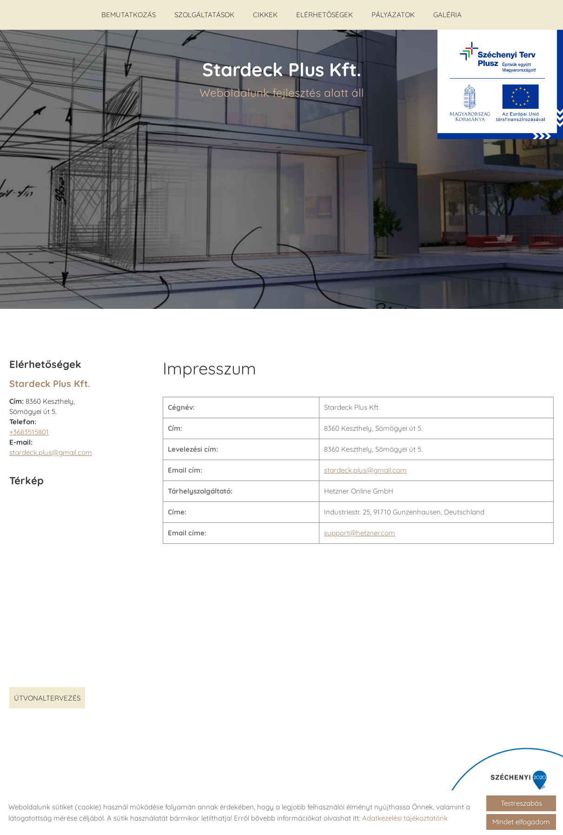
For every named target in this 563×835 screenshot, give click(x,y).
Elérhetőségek (324, 14)
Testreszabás (521, 803)
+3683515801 (29, 427)
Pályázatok (393, 14)
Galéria (447, 14)
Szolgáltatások (204, 14)
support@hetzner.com (359, 528)
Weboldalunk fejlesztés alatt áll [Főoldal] (281, 74)
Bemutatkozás (128, 14)
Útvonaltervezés (47, 693)
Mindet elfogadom (521, 821)
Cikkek (265, 14)
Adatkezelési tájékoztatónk (405, 818)
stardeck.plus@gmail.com (50, 447)
